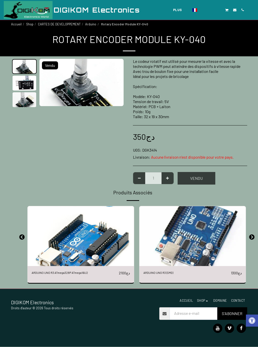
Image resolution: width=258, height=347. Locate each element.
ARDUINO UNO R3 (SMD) (163, 273)
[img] (81, 236)
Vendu (196, 178)
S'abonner (232, 313)
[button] (203, 10)
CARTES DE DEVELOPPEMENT (59, 24)
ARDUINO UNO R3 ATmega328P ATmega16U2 (69, 273)
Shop (29, 24)
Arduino (90, 24)
